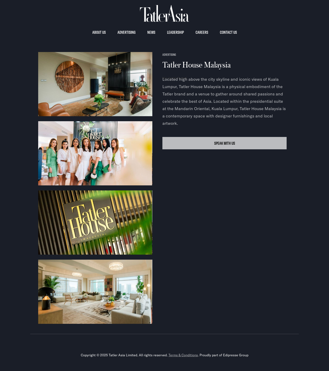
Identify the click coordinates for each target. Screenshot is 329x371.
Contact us (228, 32)
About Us (99, 32)
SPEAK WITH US (224, 143)
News (151, 32)
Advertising (127, 32)
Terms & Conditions (183, 355)
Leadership (175, 32)
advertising (169, 55)
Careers (202, 32)
